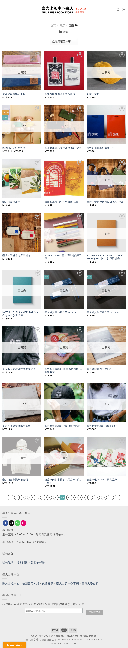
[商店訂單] (64, 41)
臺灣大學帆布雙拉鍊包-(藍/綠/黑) (63, 148)
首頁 (53, 25)
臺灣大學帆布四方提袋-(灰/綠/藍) (106, 201)
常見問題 (22, 562)
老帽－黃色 (93, 94)
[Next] (117, 497)
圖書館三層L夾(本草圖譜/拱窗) (62, 201)
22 (96, 497)
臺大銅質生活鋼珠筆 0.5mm (103, 312)
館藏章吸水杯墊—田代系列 (102, 479)
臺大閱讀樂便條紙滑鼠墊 (16, 426)
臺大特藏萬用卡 (11, 201)
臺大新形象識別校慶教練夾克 (19, 369)
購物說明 (8, 562)
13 (83, 497)
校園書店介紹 (30, 583)
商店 (62, 25)
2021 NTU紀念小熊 (13, 148)
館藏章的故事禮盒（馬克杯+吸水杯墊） (63, 481)
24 (110, 497)
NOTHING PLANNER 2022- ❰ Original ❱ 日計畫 (20, 314)
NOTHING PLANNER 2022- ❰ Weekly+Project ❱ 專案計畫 (105, 257)
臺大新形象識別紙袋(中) (100, 148)
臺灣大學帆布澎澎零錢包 (16, 255)
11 (69, 497)
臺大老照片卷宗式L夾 (99, 369)
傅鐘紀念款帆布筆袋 (13, 94)
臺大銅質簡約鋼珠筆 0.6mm (60, 312)
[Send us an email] (11, 523)
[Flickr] (23, 523)
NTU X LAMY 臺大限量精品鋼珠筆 (63, 257)
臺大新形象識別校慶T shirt (102, 426)
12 (76, 497)
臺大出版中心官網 (67, 583)
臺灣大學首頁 (90, 583)
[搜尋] (118, 10)
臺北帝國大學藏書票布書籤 (59, 94)
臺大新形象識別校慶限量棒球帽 (62, 426)
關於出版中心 (11, 583)
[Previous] (10, 497)
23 (104, 497)
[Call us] (17, 523)
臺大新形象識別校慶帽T (16, 479)
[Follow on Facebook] (5, 523)
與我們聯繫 (38, 562)
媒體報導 (47, 583)
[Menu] (4, 10)
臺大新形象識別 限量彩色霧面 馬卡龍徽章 (63, 370)
